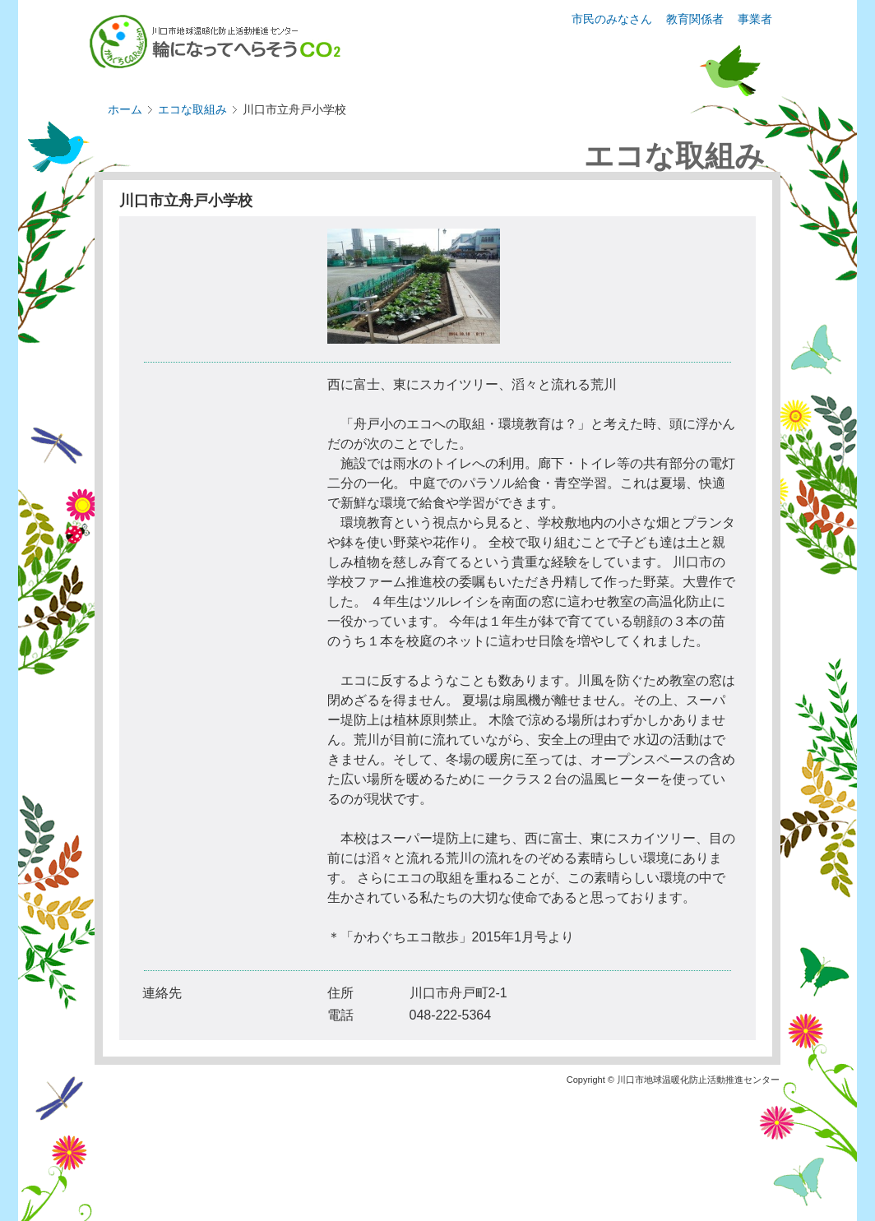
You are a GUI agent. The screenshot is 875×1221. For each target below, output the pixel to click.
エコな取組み (192, 109)
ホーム (125, 109)
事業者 (755, 18)
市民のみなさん (612, 18)
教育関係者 (695, 18)
